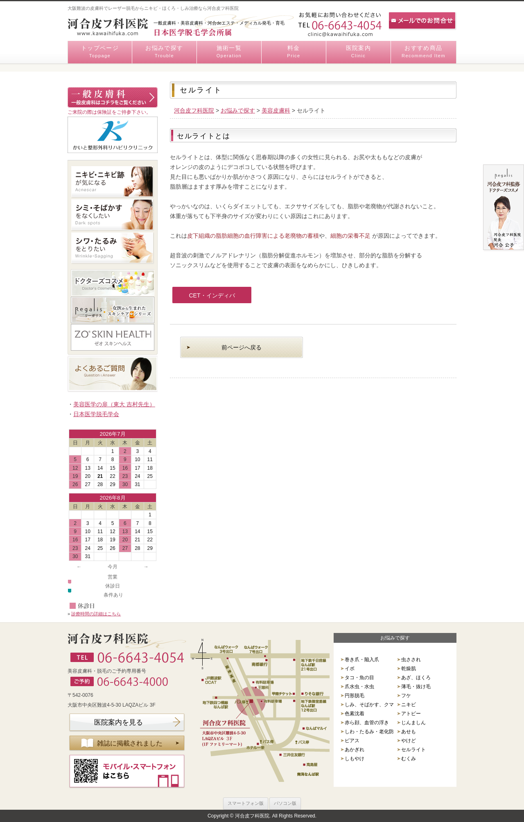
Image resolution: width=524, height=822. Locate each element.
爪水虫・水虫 (359, 686)
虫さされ (411, 659)
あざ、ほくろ (416, 677)
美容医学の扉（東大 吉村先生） (114, 404)
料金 (294, 52)
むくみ (408, 758)
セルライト (413, 749)
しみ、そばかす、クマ (369, 704)
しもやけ (354, 758)
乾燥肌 (408, 668)
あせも (408, 731)
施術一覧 (229, 52)
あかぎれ (354, 749)
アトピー (411, 713)
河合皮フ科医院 (194, 110)
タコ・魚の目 (359, 677)
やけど (408, 740)
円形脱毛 (354, 695)
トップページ (100, 52)
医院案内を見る (118, 722)
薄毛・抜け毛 (416, 686)
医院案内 (358, 52)
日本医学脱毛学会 (96, 414)
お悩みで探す (164, 52)
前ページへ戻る (241, 347)
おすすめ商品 (423, 52)
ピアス (352, 740)
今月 (112, 567)
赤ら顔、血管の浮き (367, 722)
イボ (350, 668)
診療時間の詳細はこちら (96, 613)
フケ (406, 695)
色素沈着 (354, 713)
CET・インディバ (212, 295)
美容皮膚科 (276, 110)
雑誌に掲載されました (130, 743)
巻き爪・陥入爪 (362, 659)
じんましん (413, 722)
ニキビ (408, 704)
